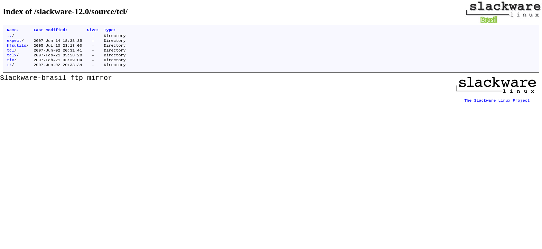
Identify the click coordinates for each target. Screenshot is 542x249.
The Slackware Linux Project (497, 103)
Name (13, 30)
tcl (10, 53)
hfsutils (16, 48)
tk (9, 70)
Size (93, 30)
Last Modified (50, 30)
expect (14, 42)
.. (9, 37)
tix (10, 64)
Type (110, 30)
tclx (12, 59)
